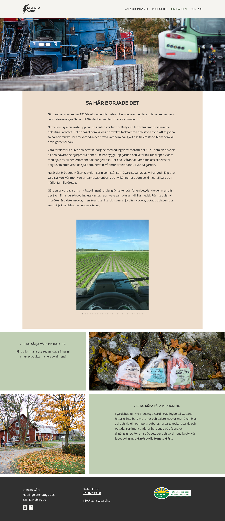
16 (120, 313)
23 (137, 313)
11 (107, 313)
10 (105, 313)
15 (117, 313)
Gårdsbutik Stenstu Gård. (155, 438)
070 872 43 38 (92, 493)
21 (132, 313)
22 (134, 313)
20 (129, 313)
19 (127, 313)
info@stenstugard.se (96, 500)
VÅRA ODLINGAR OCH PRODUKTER (146, 9)
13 (112, 313)
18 (124, 313)
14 (115, 313)
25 (142, 313)
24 (139, 313)
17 (122, 313)
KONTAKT (197, 9)
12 (110, 313)
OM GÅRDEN (179, 9)
